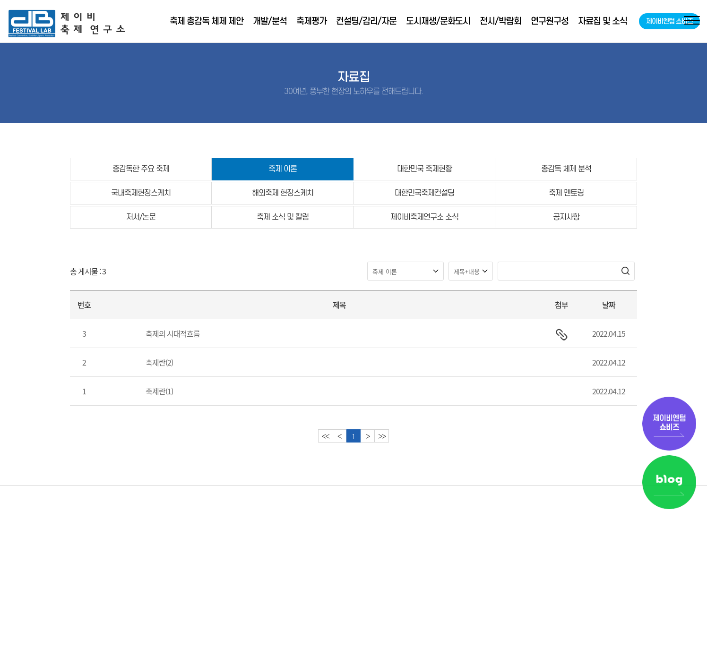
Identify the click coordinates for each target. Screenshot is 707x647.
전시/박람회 (500, 21)
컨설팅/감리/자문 (366, 21)
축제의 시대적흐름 (173, 333)
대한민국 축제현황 (424, 169)
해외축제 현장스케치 (282, 193)
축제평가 (311, 21)
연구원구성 (550, 21)
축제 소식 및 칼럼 (283, 217)
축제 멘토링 (566, 193)
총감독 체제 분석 (566, 169)
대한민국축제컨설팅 (424, 193)
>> (381, 436)
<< (325, 436)
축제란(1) (159, 391)
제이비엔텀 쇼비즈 (669, 21)
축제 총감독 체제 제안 (206, 21)
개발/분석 (270, 21)
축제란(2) (159, 362)
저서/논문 (140, 217)
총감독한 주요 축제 (140, 169)
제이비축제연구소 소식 (424, 217)
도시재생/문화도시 (438, 21)
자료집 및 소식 (602, 21)
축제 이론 (282, 169)
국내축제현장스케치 (141, 193)
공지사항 (566, 217)
